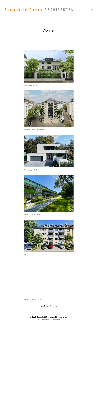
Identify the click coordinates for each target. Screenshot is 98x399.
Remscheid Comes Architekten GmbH (52, 317)
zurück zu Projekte (49, 306)
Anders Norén (54, 320)
